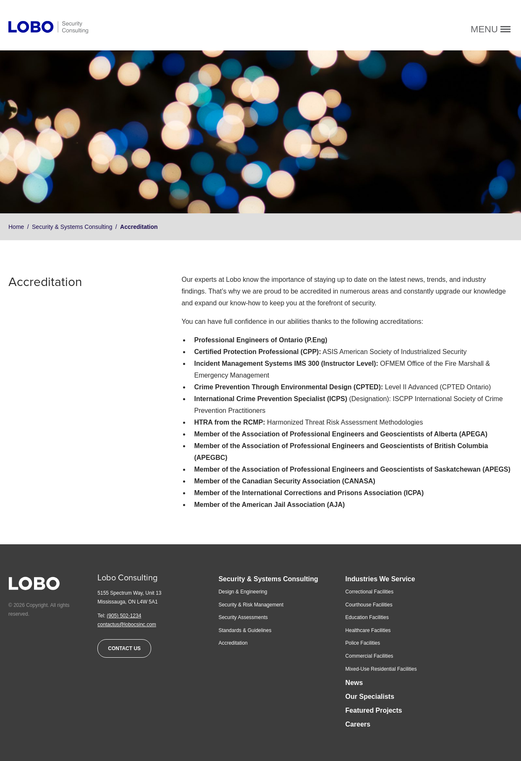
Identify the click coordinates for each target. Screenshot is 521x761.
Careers (358, 724)
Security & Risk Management (250, 605)
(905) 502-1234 (124, 616)
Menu (491, 29)
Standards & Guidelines (244, 630)
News (354, 682)
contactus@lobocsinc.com (126, 624)
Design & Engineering (242, 592)
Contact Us (124, 648)
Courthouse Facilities (369, 605)
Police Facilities (363, 643)
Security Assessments (242, 617)
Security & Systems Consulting (72, 226)
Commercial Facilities (369, 656)
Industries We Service (380, 579)
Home (16, 226)
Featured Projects (374, 710)
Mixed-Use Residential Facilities (381, 669)
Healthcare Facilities (368, 630)
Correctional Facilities (370, 592)
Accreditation (232, 643)
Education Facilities (367, 617)
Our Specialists (370, 696)
